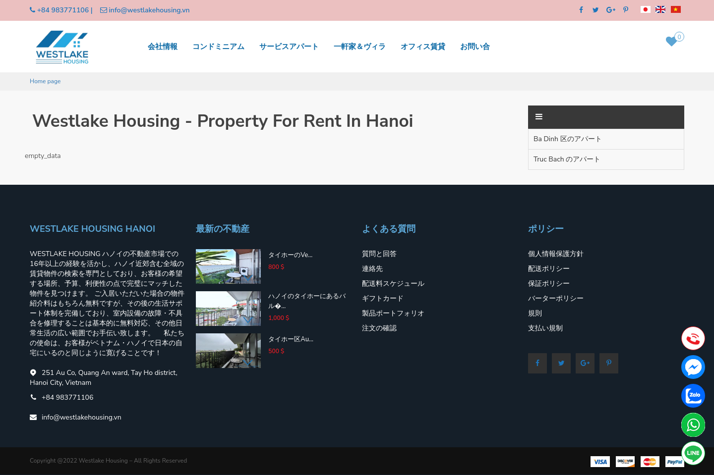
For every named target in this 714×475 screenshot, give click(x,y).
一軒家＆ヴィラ (360, 46)
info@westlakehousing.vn (149, 10)
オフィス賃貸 (423, 46)
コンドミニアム (218, 46)
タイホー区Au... (290, 339)
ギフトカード (383, 298)
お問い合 (475, 46)
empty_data (42, 155)
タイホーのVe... (290, 255)
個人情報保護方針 (556, 254)
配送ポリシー (549, 268)
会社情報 (163, 46)
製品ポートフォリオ (393, 313)
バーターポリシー (556, 298)
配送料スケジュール (393, 283)
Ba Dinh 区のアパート (568, 139)
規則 (535, 313)
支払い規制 (545, 328)
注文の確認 (379, 328)
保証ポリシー (549, 283)
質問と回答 (379, 254)
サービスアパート (289, 46)
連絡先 (372, 268)
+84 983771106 (63, 10)
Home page (45, 81)
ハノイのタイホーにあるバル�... (307, 301)
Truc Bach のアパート (567, 159)
